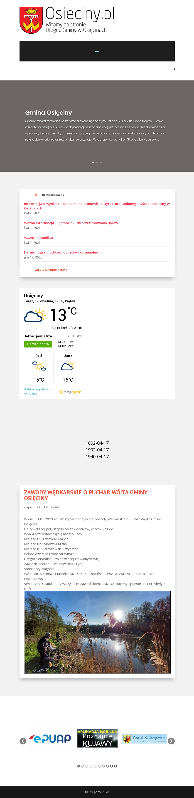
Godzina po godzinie (36, 389)
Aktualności (52, 507)
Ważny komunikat (38, 237)
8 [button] (107, 766)
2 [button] (82, 766)
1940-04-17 (97, 456)
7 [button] (103, 766)
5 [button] (95, 766)
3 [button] (87, 766)
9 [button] (111, 766)
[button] (23, 741)
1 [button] (78, 766)
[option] (49, 738)
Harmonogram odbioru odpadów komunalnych (63, 252)
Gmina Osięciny (48, 113)
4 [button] (91, 766)
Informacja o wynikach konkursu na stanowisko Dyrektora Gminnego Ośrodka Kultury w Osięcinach (97, 205)
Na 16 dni (29, 394)
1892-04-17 (97, 443)
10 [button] (115, 766)
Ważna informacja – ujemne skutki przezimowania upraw (71, 223)
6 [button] (99, 766)
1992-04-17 (97, 450)
